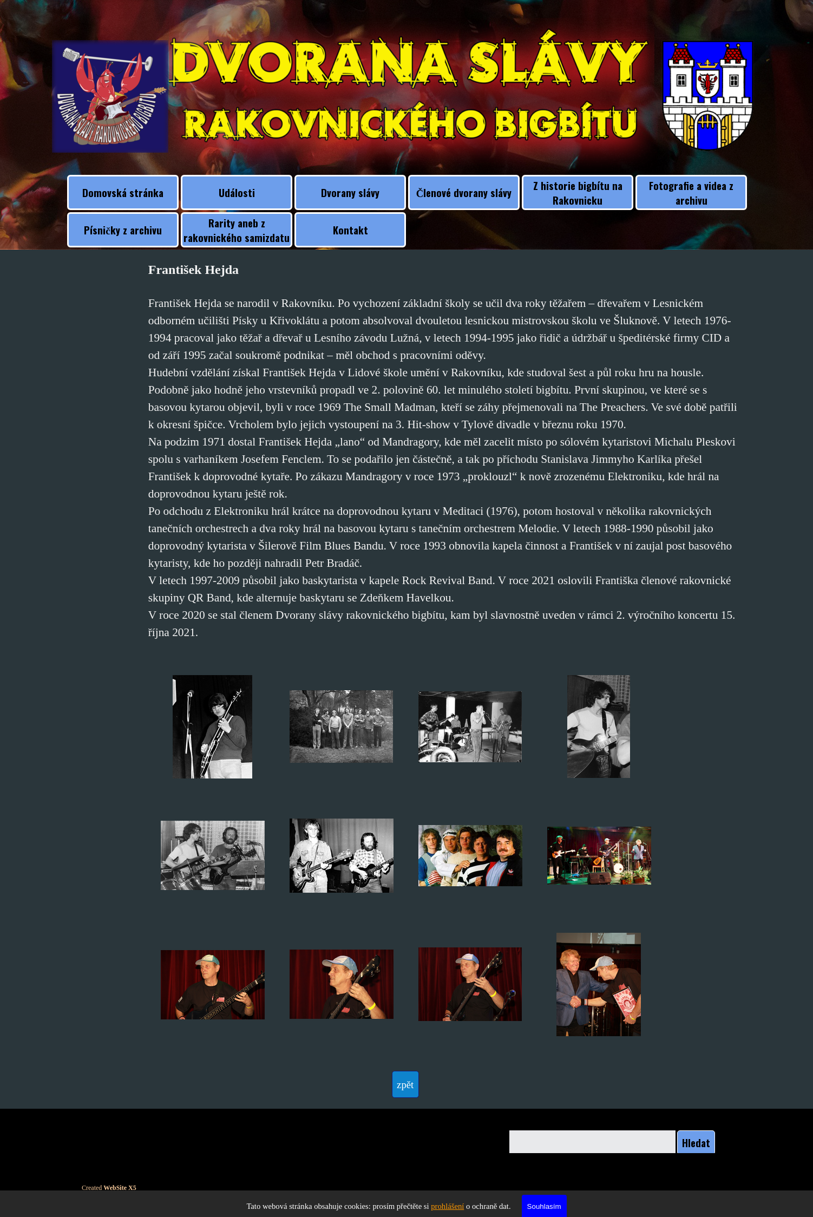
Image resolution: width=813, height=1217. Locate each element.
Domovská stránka (122, 192)
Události (237, 192)
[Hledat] (592, 1142)
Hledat (696, 1142)
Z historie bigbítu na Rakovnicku (577, 192)
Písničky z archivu (122, 230)
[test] (405, 1084)
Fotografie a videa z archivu (691, 192)
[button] (212, 727)
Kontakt (350, 230)
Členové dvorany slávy (464, 192)
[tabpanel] (445, 450)
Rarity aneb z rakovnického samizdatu (236, 230)
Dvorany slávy (350, 192)
